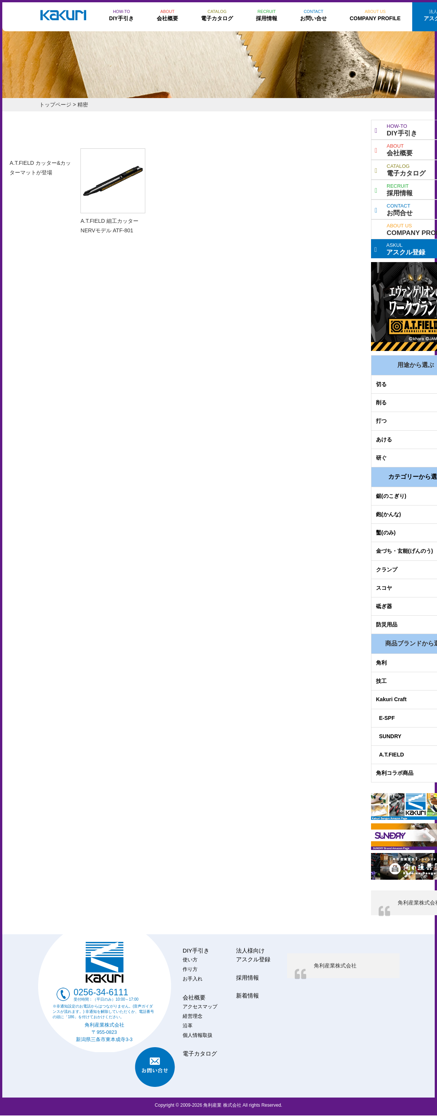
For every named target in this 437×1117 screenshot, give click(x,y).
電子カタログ (200, 1053)
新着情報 (247, 995)
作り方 (190, 969)
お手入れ (192, 979)
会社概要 (194, 997)
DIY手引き (196, 950)
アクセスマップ (200, 1006)
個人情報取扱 (197, 1035)
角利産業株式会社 (335, 965)
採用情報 (247, 977)
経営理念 (192, 1016)
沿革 (188, 1025)
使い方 (190, 959)
